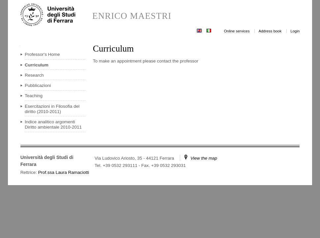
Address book (270, 31)
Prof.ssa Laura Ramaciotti (63, 172)
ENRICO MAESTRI (132, 16)
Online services (237, 31)
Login (295, 31)
